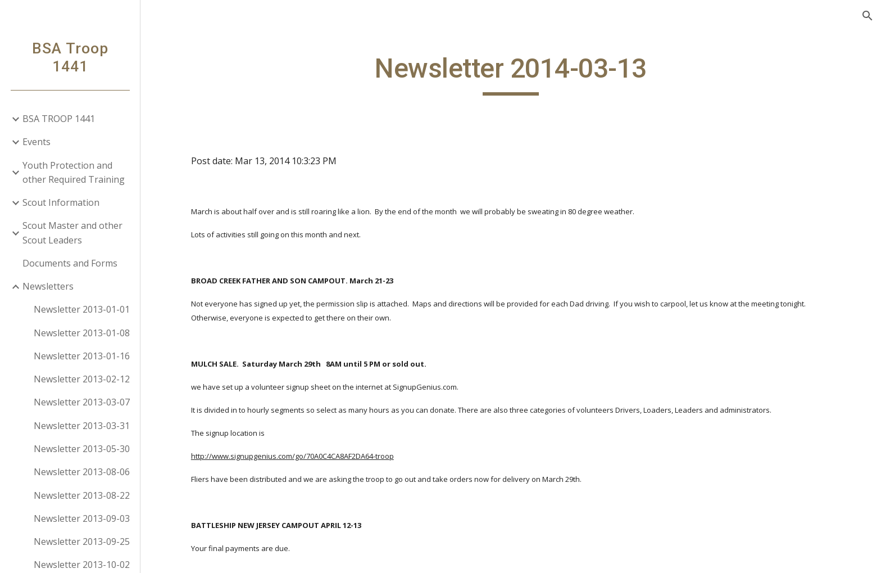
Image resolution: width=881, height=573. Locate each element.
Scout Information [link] (60, 202)
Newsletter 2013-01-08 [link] (82, 333)
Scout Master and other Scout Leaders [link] (72, 232)
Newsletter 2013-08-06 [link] (82, 472)
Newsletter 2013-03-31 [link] (82, 425)
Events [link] (36, 142)
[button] (867, 15)
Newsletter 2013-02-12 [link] (82, 379)
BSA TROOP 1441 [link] (58, 118)
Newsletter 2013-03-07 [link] (82, 402)
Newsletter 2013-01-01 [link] (82, 309)
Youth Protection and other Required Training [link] (73, 172)
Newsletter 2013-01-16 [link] (82, 356)
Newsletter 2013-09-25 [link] (82, 541)
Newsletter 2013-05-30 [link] (82, 449)
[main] (510, 73)
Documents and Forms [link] (69, 263)
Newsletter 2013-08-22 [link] (82, 495)
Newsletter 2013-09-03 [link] (82, 518)
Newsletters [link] (48, 286)
